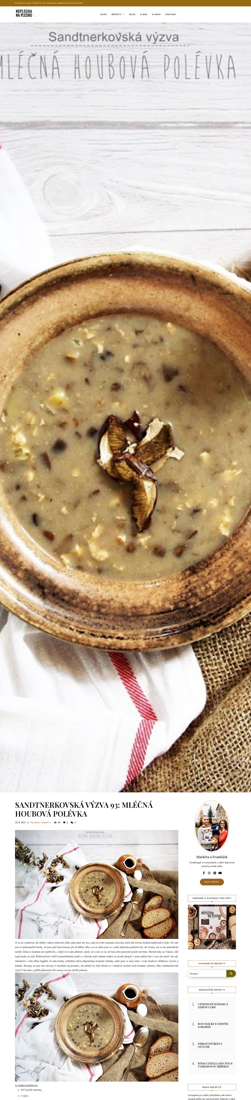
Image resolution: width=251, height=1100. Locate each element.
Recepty (116, 14)
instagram (209, 873)
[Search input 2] (207, 973)
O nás (143, 14)
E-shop (156, 14)
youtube (220, 873)
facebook (203, 873)
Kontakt (171, 14)
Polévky (35, 823)
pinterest (214, 873)
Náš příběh (212, 882)
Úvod (103, 14)
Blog (132, 14)
